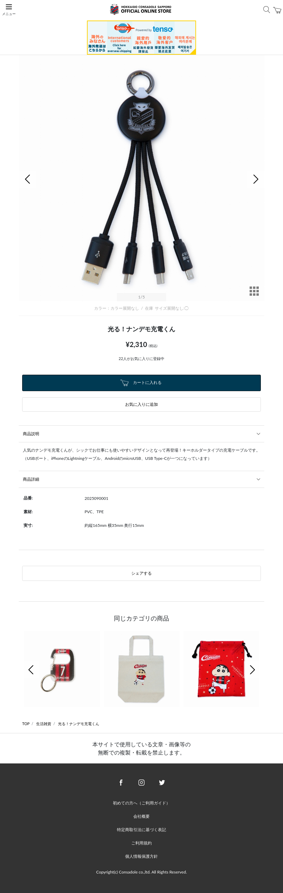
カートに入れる (140, 383)
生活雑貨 (43, 723)
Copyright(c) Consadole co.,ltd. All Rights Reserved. (141, 872)
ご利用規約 (141, 842)
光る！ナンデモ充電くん (78, 723)
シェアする (141, 573)
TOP (26, 723)
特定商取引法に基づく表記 (141, 829)
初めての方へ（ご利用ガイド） (141, 802)
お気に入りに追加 (141, 404)
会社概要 (141, 816)
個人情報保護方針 (141, 856)
